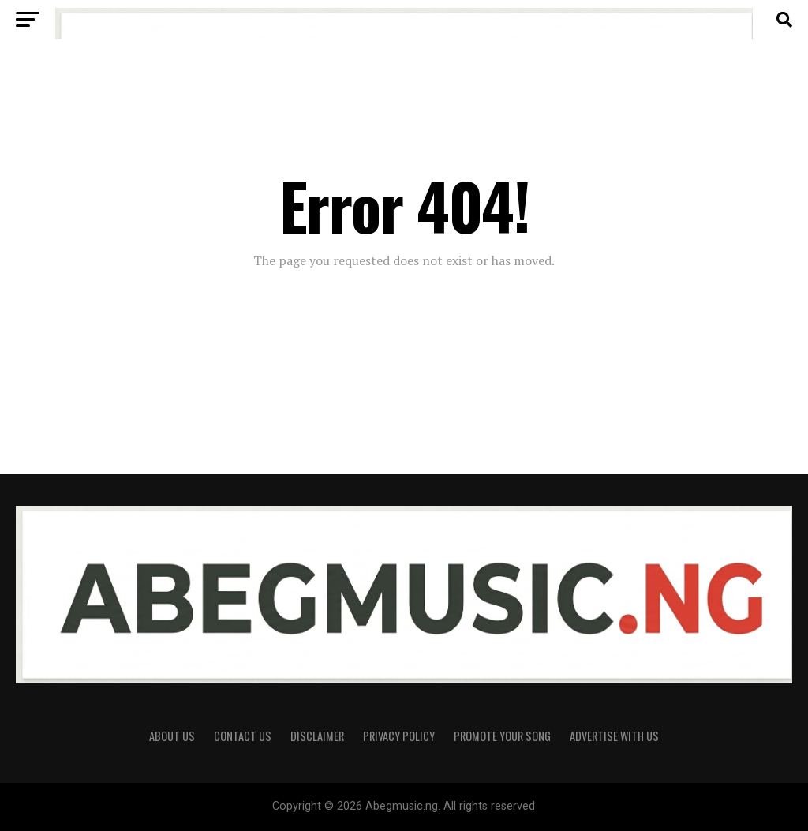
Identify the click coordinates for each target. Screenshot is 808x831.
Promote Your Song (502, 736)
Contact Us (242, 736)
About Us (172, 736)
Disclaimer (317, 736)
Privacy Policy (399, 736)
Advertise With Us (614, 736)
